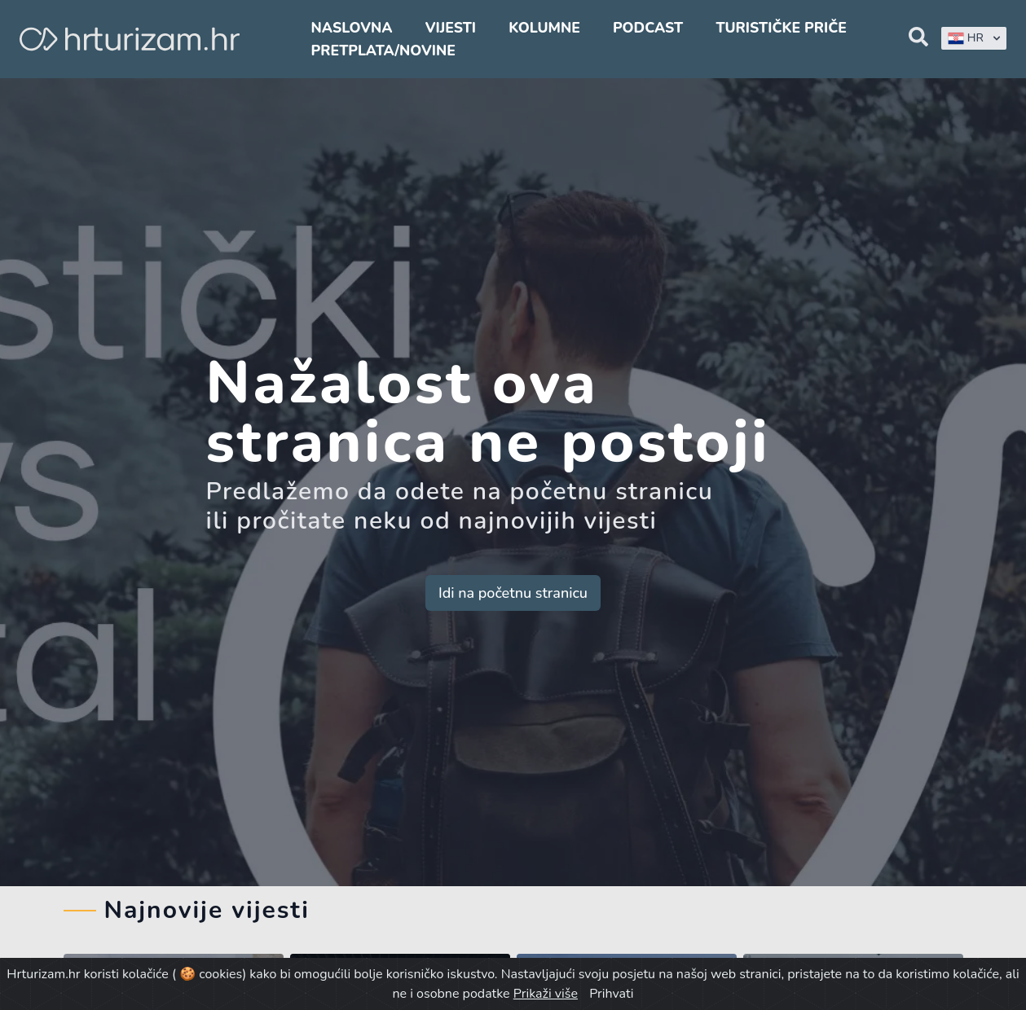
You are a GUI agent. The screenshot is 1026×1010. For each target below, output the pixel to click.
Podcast (648, 27)
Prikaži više (545, 994)
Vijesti (450, 27)
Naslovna (352, 27)
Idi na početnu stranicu (513, 593)
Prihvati (611, 994)
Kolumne (544, 27)
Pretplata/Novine (383, 50)
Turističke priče (781, 27)
